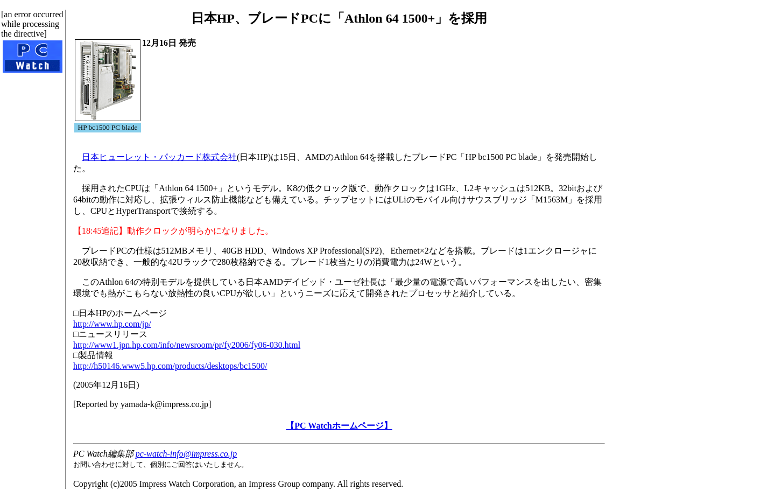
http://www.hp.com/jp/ (112, 323)
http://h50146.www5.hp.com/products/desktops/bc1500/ (170, 365)
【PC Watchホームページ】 (339, 425)
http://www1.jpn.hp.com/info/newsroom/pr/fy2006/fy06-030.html (186, 344)
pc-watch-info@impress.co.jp (186, 453)
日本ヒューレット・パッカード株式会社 (159, 157)
